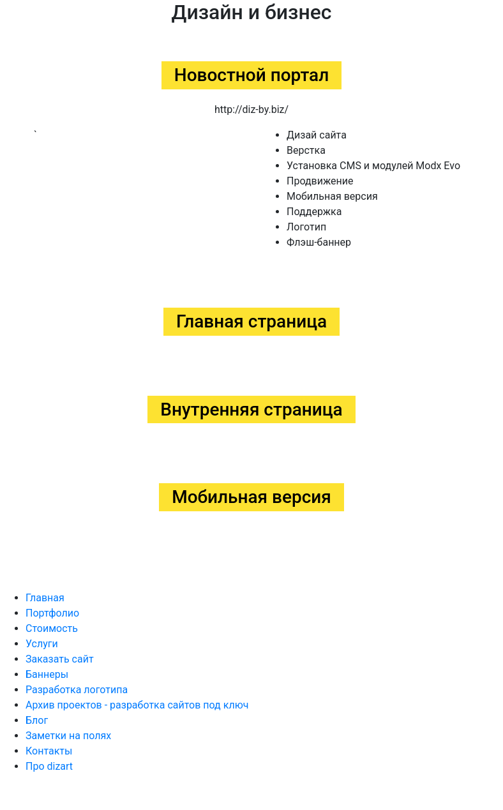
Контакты (49, 751)
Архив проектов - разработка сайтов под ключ (137, 705)
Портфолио (52, 613)
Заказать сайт (60, 659)
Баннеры (47, 674)
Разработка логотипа (77, 690)
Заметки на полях (68, 736)
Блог (37, 720)
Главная (45, 598)
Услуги (42, 644)
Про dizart (49, 766)
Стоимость (52, 628)
